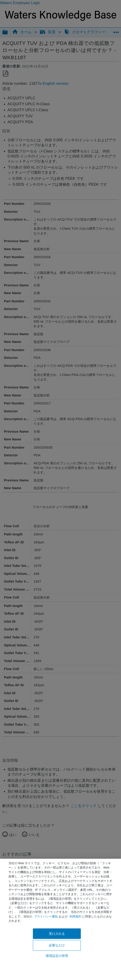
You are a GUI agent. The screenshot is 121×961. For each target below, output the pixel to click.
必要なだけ (57, 945)
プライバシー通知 (46, 916)
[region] (60, 910)
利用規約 (75, 916)
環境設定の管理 (57, 956)
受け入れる (57, 933)
